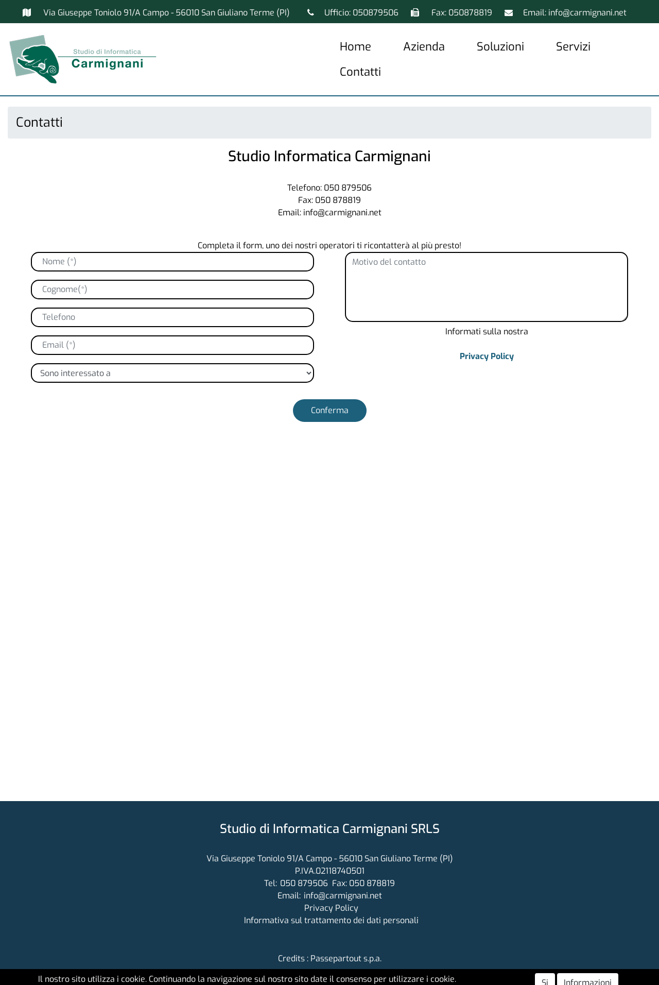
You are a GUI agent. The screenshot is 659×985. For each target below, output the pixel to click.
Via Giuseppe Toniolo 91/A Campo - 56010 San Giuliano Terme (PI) (166, 12)
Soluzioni (500, 46)
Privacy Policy (487, 356)
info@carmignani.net (587, 12)
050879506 (375, 12)
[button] (330, 410)
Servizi (573, 46)
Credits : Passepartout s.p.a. (329, 958)
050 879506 (304, 883)
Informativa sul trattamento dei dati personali (331, 920)
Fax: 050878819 (462, 12)
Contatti (360, 71)
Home (355, 46)
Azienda (424, 46)
